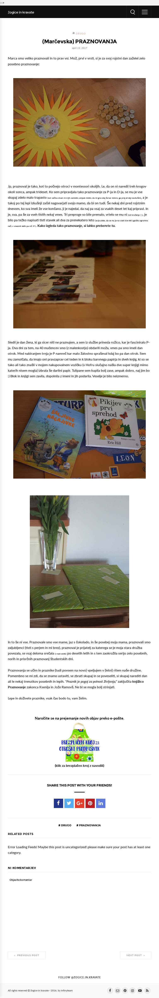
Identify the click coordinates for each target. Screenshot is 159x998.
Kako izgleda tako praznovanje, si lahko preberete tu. (76, 225)
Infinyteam (67, 990)
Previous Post (26, 955)
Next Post (135, 955)
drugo (81, 34)
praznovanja (89, 825)
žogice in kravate (21, 12)
